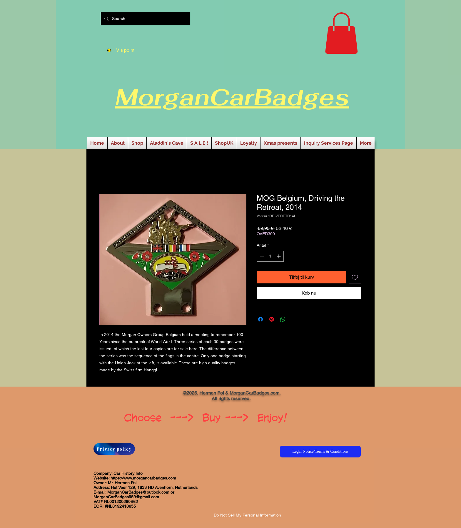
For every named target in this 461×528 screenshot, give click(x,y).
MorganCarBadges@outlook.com (138, 492)
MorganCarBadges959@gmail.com (126, 496)
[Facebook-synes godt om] (122, 395)
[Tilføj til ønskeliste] (355, 277)
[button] (341, 33)
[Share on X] (294, 319)
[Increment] (279, 256)
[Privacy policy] (114, 449)
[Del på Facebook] (260, 319)
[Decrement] (261, 256)
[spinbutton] (270, 256)
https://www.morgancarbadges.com (143, 478)
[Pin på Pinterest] (271, 319)
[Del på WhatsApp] (282, 319)
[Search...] (145, 18)
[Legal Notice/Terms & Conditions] (320, 451)
